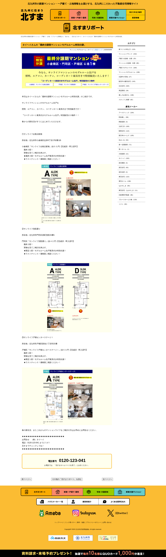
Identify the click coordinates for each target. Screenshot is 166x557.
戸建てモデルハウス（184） (128, 68)
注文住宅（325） (124, 86)
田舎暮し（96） (124, 117)
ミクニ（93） (123, 204)
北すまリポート (77, 36)
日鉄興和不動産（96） (126, 195)
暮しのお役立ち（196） (127, 95)
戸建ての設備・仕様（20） (128, 58)
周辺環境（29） (124, 90)
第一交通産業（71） (125, 145)
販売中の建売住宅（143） (127, 81)
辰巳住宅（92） (124, 167)
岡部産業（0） (124, 122)
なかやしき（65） (125, 186)
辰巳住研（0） (124, 172)
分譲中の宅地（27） (125, 77)
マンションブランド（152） (128, 54)
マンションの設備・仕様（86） (129, 63)
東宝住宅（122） (124, 177)
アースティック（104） (127, 112)
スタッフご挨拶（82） (126, 99)
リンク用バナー (70, 522)
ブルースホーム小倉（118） (128, 199)
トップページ (59, 522)
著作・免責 (80, 522)
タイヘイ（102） (124, 158)
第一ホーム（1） (124, 149)
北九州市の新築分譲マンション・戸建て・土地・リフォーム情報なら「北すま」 (46, 36)
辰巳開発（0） (124, 163)
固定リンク (99, 50)
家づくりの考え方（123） (127, 49)
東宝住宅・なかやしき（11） (128, 190)
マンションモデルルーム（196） (130, 72)
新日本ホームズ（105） (127, 135)
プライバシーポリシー (93, 522)
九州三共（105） (124, 126)
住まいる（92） (124, 140)
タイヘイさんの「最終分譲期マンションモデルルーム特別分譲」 (103, 36)
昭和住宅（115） (124, 131)
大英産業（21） (124, 154)
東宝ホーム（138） (125, 181)
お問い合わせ (106, 522)
